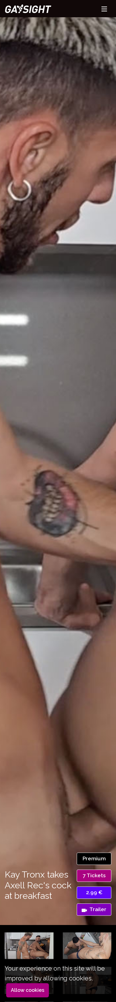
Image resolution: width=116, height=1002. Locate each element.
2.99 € (94, 892)
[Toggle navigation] (104, 9)
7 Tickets (94, 875)
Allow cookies (27, 990)
